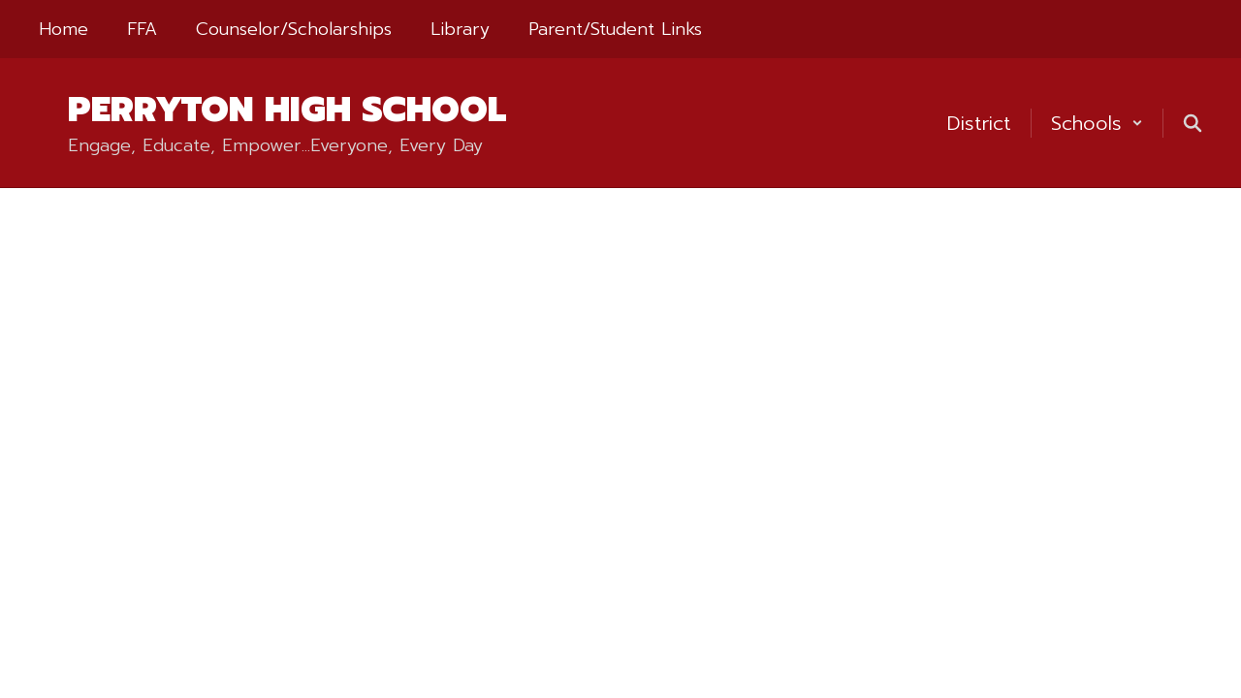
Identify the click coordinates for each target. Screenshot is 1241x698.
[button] (1097, 123)
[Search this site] (1192, 123)
